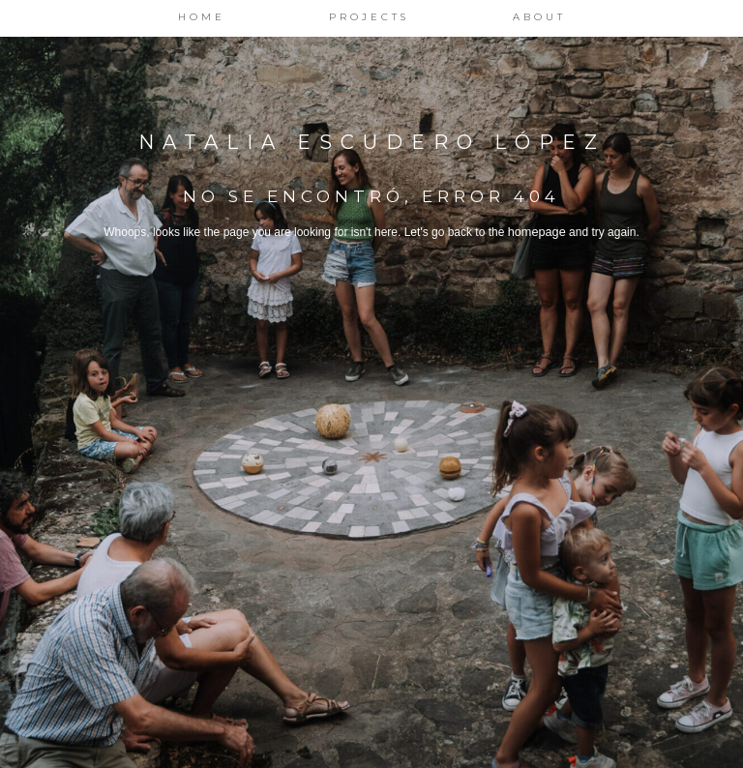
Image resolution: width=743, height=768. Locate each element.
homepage (536, 232)
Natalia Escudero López (372, 142)
